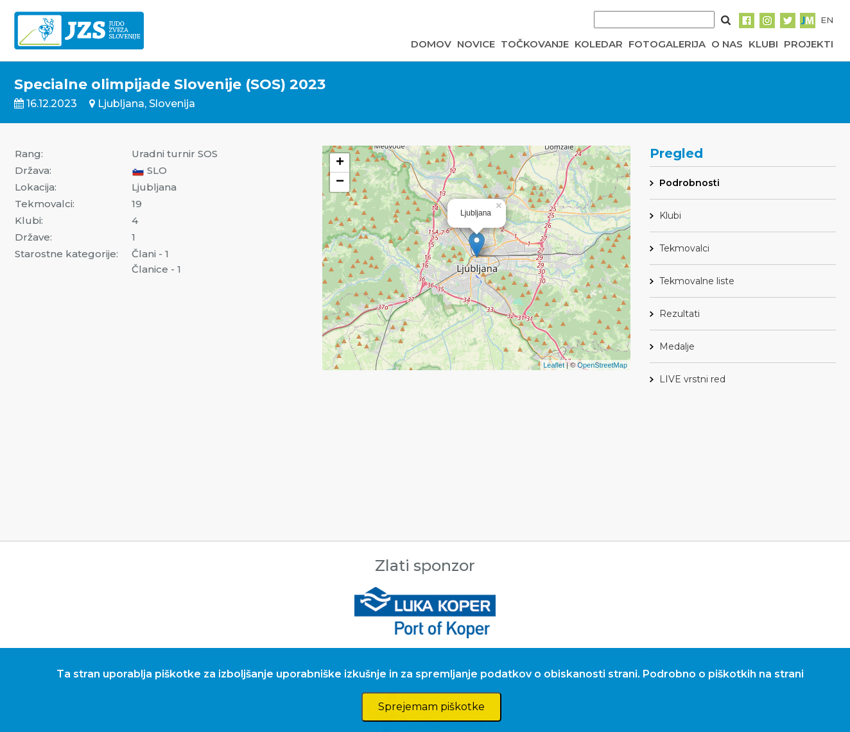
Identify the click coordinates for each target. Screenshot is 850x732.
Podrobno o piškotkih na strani (723, 674)
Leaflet (553, 365)
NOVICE (476, 44)
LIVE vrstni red (692, 379)
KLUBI (763, 44)
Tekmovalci (684, 248)
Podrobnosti (689, 183)
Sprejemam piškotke (431, 707)
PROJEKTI (808, 44)
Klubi (670, 215)
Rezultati (679, 313)
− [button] (340, 182)
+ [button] (340, 163)
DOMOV (431, 44)
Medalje (677, 346)
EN (826, 20)
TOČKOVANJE (535, 44)
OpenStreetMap (602, 365)
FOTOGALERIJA (667, 44)
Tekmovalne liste (696, 281)
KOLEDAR (599, 44)
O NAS (727, 44)
